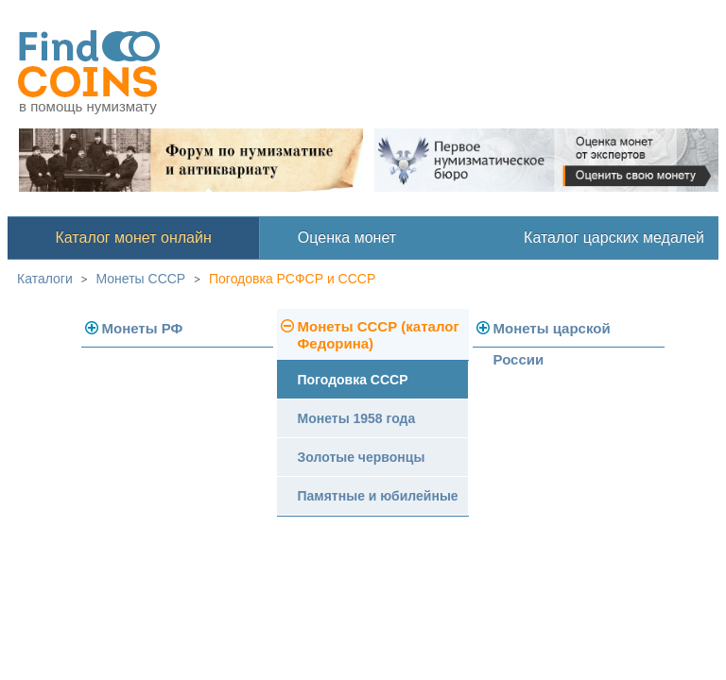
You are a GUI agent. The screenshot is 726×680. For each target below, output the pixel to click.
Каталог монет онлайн (134, 238)
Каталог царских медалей (614, 238)
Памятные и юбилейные (378, 495)
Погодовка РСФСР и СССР (292, 278)
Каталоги (45, 278)
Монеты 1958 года (357, 418)
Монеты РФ (142, 328)
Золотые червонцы (361, 457)
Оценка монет (347, 238)
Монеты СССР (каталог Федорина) (378, 334)
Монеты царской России (552, 334)
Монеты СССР (141, 278)
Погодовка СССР (353, 379)
